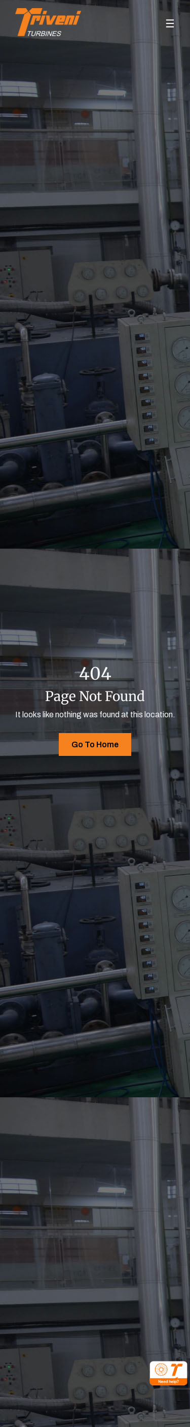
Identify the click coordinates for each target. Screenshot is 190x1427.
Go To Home (95, 744)
